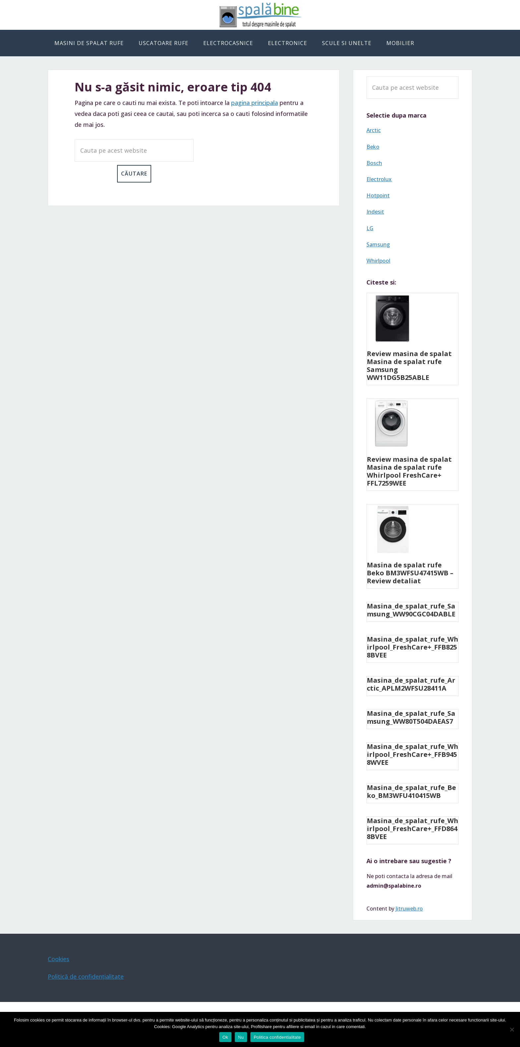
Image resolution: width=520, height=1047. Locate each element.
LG (369, 228)
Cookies (58, 959)
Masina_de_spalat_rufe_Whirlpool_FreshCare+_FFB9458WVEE (412, 754)
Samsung (378, 244)
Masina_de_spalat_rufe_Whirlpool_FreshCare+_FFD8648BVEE (412, 828)
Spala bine (260, 15)
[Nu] (511, 1029)
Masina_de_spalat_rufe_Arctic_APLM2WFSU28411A (411, 684)
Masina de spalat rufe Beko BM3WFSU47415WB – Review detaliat (410, 572)
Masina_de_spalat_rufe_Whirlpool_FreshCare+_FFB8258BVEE (412, 647)
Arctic (373, 130)
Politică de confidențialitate (86, 976)
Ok (225, 1037)
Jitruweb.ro (409, 908)
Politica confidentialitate (277, 1037)
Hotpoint (378, 195)
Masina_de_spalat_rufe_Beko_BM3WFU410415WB (411, 791)
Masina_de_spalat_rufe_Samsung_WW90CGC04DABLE (411, 610)
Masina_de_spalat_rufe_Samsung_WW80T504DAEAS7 (411, 717)
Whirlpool (378, 260)
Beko (372, 146)
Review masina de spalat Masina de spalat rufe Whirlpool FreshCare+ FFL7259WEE (409, 471)
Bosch (374, 163)
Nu (241, 1037)
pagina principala (254, 103)
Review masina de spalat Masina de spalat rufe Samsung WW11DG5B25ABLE (409, 365)
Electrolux (379, 179)
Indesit (375, 211)
